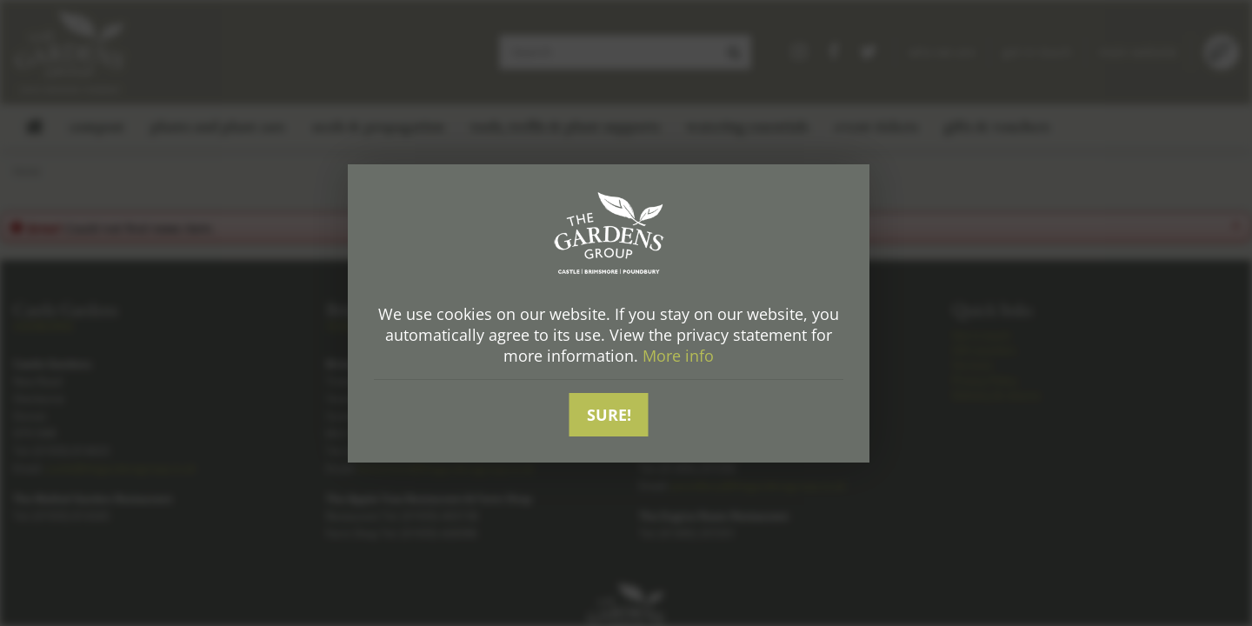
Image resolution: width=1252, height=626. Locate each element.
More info (678, 355)
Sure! (609, 414)
